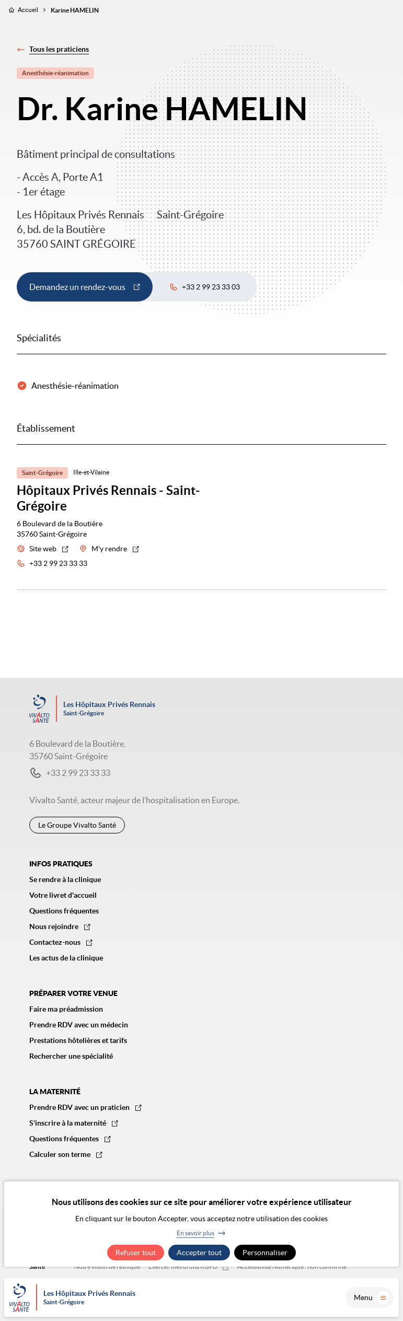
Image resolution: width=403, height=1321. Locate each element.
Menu (371, 1297)
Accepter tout (199, 1252)
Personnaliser (265, 1252)
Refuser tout (136, 1252)
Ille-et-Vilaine (91, 472)
